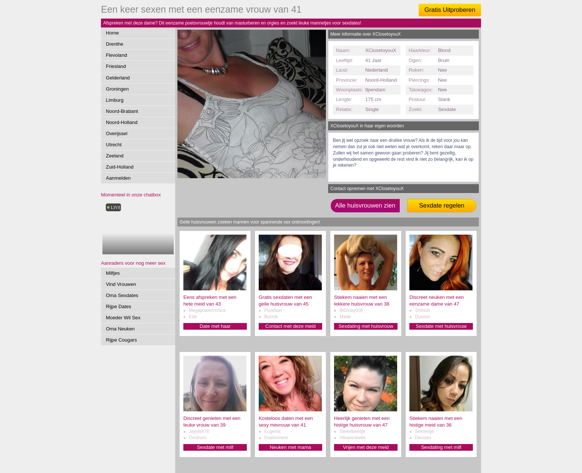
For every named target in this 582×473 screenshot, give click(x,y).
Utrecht (114, 144)
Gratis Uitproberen (449, 9)
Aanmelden (118, 178)
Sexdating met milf (441, 447)
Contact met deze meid (290, 326)
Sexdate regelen (441, 205)
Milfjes (113, 273)
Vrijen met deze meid (366, 447)
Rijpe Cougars (121, 340)
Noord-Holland (121, 122)
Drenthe (114, 44)
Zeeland (115, 156)
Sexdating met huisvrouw (366, 326)
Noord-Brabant (122, 111)
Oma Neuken (120, 329)
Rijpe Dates (118, 306)
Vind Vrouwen (121, 284)
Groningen (117, 89)
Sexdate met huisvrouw (441, 326)
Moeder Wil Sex (123, 317)
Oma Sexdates (122, 295)
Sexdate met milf (215, 447)
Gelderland (118, 78)
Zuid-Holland (120, 167)
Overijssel (116, 133)
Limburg (115, 100)
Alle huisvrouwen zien (365, 205)
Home (112, 33)
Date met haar (215, 326)
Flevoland (116, 55)
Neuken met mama (290, 447)
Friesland (116, 66)
